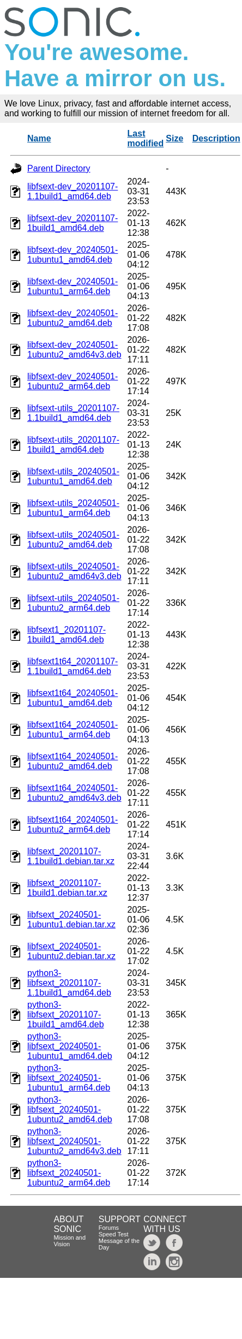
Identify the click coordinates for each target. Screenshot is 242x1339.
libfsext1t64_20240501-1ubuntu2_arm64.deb (72, 824)
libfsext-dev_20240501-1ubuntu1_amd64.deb (72, 254)
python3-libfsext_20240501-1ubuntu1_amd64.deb (69, 1046)
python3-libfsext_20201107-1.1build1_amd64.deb (69, 982)
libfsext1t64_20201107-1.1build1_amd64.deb (72, 666)
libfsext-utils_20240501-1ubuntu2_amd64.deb (73, 539)
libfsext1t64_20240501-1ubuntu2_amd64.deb (72, 761)
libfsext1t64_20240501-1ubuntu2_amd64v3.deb (74, 792)
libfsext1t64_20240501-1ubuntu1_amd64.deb (72, 697)
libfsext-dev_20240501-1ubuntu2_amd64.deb (72, 318)
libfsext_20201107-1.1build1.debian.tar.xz (70, 856)
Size (174, 138)
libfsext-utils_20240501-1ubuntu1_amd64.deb (73, 476)
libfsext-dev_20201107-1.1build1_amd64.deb (72, 191)
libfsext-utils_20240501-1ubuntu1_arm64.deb (73, 507)
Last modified (146, 138)
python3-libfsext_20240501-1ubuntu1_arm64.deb (68, 1077)
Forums (109, 1227)
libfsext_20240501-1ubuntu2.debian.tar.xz (71, 951)
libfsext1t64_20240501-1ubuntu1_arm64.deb (72, 729)
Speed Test (114, 1234)
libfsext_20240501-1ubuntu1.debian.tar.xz (71, 919)
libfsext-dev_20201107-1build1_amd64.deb (72, 223)
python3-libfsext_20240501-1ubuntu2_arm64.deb (68, 1172)
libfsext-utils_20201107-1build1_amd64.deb (73, 444)
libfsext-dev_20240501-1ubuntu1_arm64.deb (72, 286)
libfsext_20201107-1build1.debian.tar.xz (67, 887)
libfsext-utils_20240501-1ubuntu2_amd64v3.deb (74, 571)
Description (216, 138)
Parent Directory (58, 168)
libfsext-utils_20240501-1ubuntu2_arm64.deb (73, 602)
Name (39, 138)
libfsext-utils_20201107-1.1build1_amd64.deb (73, 412)
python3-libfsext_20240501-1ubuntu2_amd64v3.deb (74, 1141)
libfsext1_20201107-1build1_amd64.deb (66, 634)
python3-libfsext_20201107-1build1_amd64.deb (65, 1014)
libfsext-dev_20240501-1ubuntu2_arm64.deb (72, 381)
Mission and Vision (69, 1240)
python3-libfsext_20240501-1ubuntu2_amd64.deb (69, 1109)
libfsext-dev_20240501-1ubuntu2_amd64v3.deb (74, 349)
